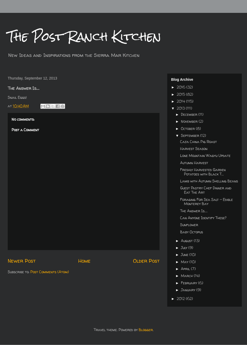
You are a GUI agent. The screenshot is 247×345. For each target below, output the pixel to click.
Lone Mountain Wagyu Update (205, 155)
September (190, 135)
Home (84, 260)
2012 (181, 298)
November (190, 121)
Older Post (146, 260)
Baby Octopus (191, 231)
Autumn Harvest (194, 162)
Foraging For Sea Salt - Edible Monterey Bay (206, 201)
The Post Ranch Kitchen (84, 36)
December (189, 114)
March (187, 275)
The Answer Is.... (194, 210)
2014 (181, 101)
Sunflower (189, 224)
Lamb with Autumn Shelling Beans (209, 181)
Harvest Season (193, 148)
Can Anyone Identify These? (203, 217)
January (188, 289)
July (184, 247)
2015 (181, 94)
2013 (181, 108)
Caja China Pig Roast (198, 141)
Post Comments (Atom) (49, 271)
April (186, 268)
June (185, 254)
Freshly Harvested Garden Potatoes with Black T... (203, 171)
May (185, 261)
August (187, 240)
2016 (181, 87)
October (188, 128)
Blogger (146, 329)
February (189, 282)
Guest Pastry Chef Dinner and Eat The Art (205, 190)
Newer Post (22, 260)
